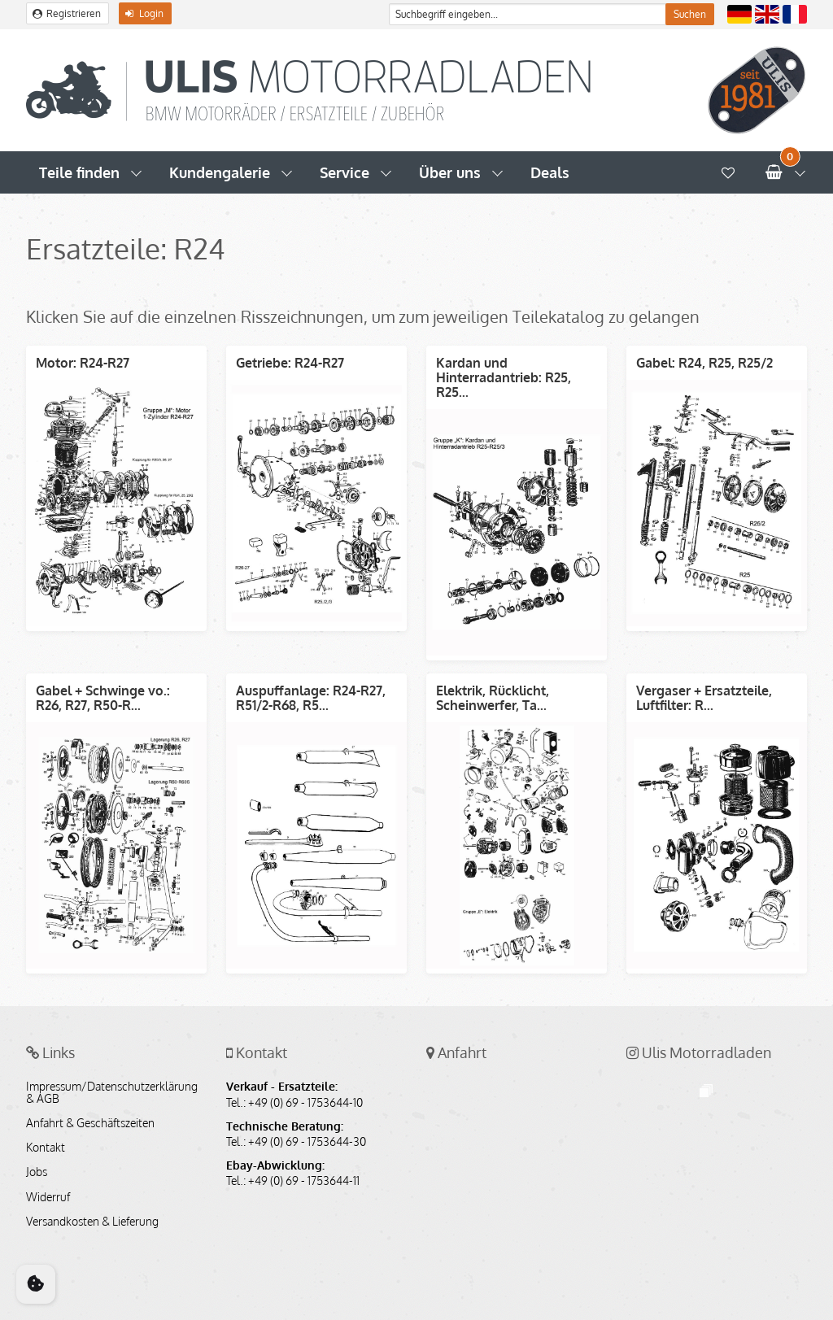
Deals (549, 172)
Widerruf (48, 1197)
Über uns (450, 172)
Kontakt (45, 1147)
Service (344, 172)
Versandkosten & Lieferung (92, 1221)
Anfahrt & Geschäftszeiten (90, 1123)
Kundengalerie (219, 172)
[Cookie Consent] (35, 1284)
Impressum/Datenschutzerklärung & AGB (112, 1092)
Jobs (36, 1171)
